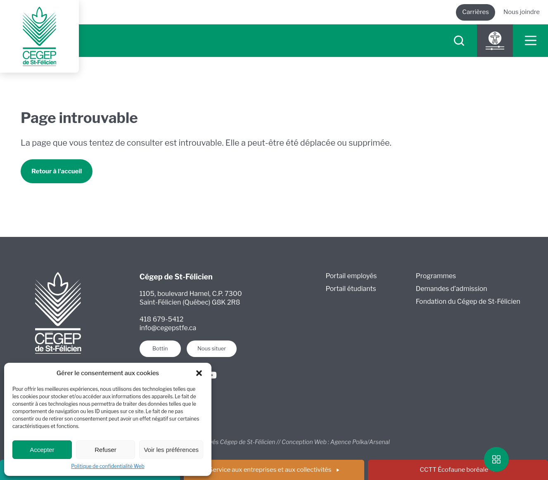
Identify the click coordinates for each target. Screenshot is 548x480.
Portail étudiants (351, 289)
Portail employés (351, 276)
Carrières (475, 12)
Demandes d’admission (451, 289)
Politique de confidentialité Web (107, 466)
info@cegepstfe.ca (168, 328)
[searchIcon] (459, 40)
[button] (199, 373)
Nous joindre (521, 12)
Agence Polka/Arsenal (360, 441)
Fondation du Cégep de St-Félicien (468, 301)
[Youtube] (211, 375)
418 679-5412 (162, 319)
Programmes (436, 276)
